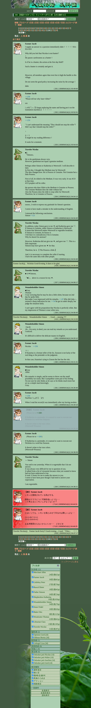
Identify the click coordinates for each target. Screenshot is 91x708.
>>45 (61, 299)
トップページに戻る (69, 562)
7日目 (62, 23)
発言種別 (35, 667)
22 (34, 30)
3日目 (41, 23)
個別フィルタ (20, 19)
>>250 (27, 97)
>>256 (35, 346)
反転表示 (45, 695)
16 (66, 28)
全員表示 (45, 691)
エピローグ (70, 23)
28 (56, 30)
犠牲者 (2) (35, 632)
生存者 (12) (36, 570)
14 (58, 28)
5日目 (52, 23)
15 (62, 28)
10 (44, 28)
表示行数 (48, 558)
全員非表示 (45, 693)
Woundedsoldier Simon (34, 287)
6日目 (57, 23)
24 (42, 30)
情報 (16, 23)
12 (51, 28)
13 (55, 28)
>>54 (53, 301)
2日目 (36, 23)
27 (53, 30)
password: (57, 11)
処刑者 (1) (35, 640)
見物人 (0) (35, 649)
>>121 (32, 215)
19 (24, 30)
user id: (36, 11)
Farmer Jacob (30, 44)
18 (20, 30)
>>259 (27, 396)
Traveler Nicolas (31, 149)
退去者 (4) (35, 652)
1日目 (31, 23)
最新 (20, 25)
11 (48, 28)
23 (38, 30)
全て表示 (16, 39)
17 (69, 28)
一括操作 (35, 688)
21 (31, 30)
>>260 (39, 413)
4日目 (46, 23)
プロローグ (23, 23)
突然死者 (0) (36, 646)
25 (45, 30)
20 (27, 30)
